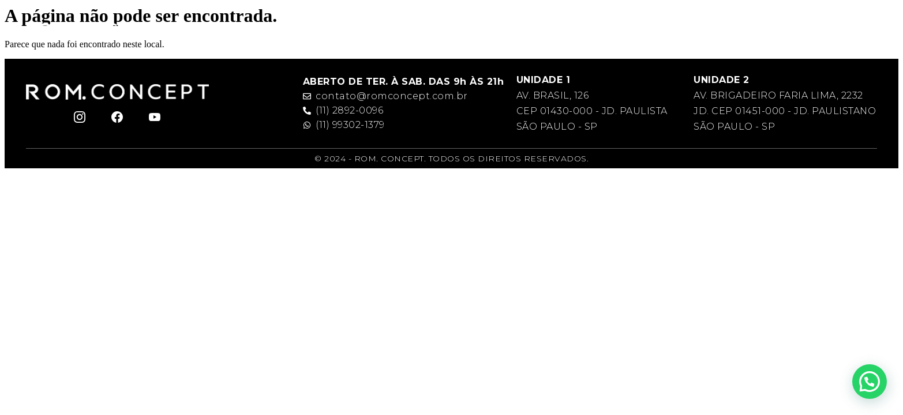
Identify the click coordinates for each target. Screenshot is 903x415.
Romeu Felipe (339, 30)
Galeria (719, 30)
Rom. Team (589, 30)
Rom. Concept (425, 30)
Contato (769, 30)
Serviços (660, 30)
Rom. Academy (511, 30)
